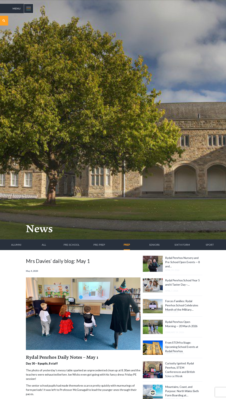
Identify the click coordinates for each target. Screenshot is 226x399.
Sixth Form (182, 244)
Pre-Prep (99, 244)
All (44, 244)
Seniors (154, 244)
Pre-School (71, 244)
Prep (127, 244)
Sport (210, 244)
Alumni (16, 244)
